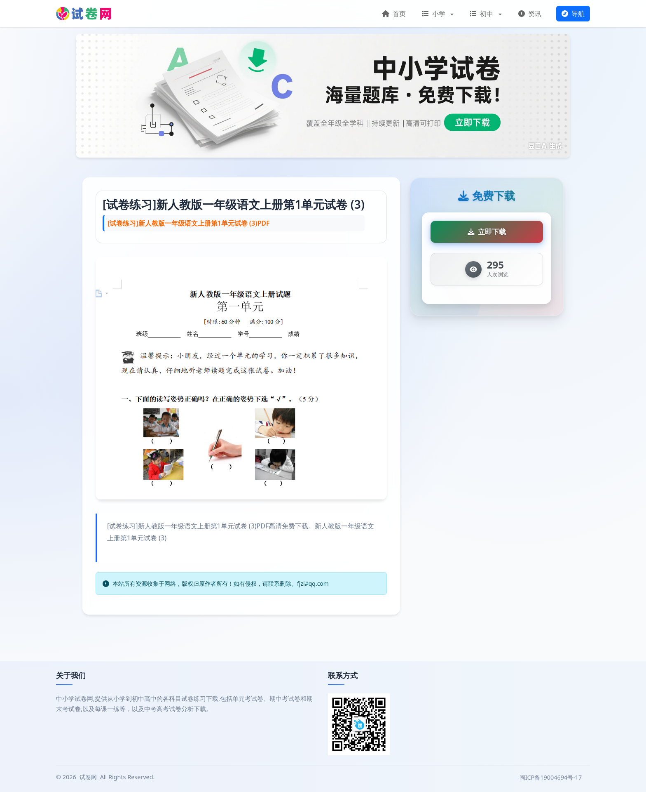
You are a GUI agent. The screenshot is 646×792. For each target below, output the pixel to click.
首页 (394, 13)
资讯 (529, 13)
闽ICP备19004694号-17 (551, 777)
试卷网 (88, 777)
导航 (573, 13)
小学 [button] (434, 13)
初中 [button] (482, 13)
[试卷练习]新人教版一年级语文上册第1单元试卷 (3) (234, 204)
